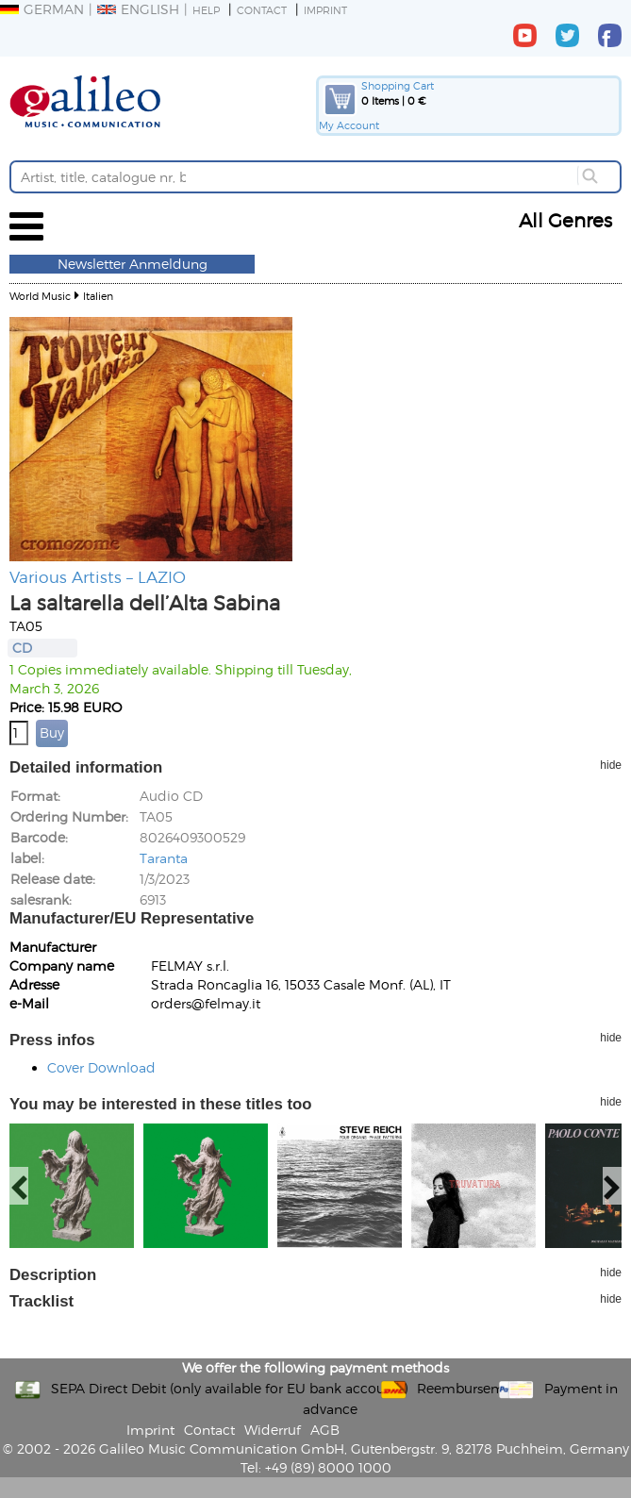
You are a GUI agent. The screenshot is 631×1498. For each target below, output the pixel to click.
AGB (325, 1430)
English (138, 9)
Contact (262, 10)
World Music (40, 296)
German (42, 9)
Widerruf (272, 1430)
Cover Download (101, 1067)
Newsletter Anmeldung (133, 264)
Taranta (164, 858)
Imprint (325, 10)
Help (206, 10)
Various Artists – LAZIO (97, 576)
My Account (349, 125)
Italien (98, 296)
